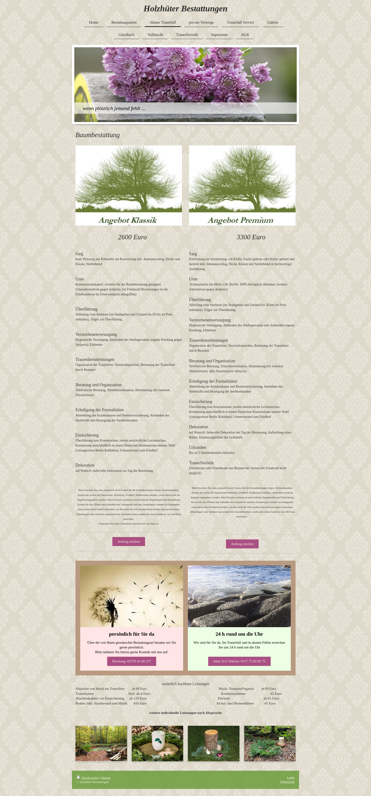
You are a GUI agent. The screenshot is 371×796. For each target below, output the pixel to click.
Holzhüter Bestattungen (185, 8)
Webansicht (287, 781)
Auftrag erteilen (128, 541)
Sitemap (106, 777)
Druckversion (88, 777)
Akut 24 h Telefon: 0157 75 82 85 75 (239, 661)
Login (290, 777)
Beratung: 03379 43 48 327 (131, 661)
